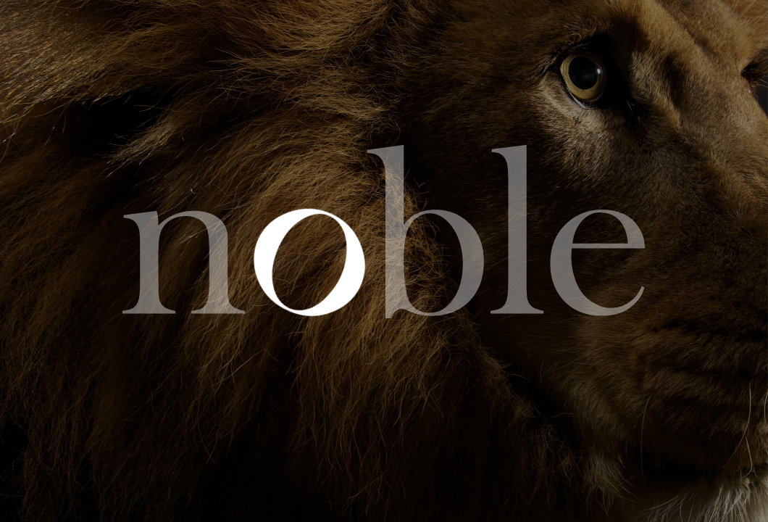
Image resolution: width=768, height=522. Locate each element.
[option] (384, 261)
